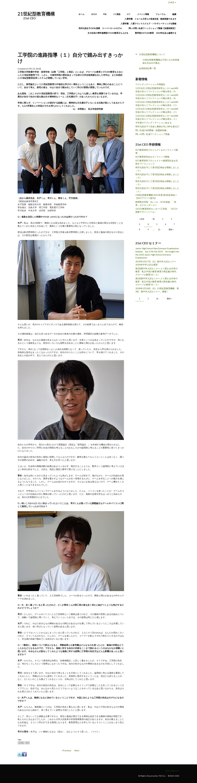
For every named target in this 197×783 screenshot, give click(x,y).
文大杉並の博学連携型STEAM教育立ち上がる (108, 33)
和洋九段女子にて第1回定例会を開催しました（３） (157, 176)
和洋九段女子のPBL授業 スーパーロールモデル (100, 28)
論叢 (174, 14)
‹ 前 (153, 219)
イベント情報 (143, 14)
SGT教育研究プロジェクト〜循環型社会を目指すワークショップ (156, 162)
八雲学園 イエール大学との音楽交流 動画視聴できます (150, 19)
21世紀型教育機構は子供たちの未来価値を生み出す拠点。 (160, 61)
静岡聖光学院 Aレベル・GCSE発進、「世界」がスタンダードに (155, 203)
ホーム (81, 14)
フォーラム (161, 14)
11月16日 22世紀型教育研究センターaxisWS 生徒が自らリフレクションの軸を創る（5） (156, 90)
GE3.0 (94, 14)
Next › (77, 750)
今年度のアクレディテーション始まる (153, 122)
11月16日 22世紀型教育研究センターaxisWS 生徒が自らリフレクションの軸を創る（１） (156, 117)
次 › (159, 229)
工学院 (21, 743)
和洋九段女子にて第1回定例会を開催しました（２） (157, 183)
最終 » (171, 229)
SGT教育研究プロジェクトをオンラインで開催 (156, 151)
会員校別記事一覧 (147, 68)
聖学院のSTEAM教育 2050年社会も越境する (155, 33)
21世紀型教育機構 (36, 13)
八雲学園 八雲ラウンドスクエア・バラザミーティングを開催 (149, 23)
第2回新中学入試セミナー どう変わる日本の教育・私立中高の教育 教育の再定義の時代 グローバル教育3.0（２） (156, 271)
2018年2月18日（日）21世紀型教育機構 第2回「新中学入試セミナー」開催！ (157, 290)
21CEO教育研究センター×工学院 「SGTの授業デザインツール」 (156, 210)
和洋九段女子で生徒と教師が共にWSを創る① (157, 126)
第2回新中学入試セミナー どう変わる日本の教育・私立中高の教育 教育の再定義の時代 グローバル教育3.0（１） (156, 281)
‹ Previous (66, 750)
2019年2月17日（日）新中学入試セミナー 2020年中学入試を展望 (156, 263)
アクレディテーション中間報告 (150, 84)
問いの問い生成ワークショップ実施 (152, 134)
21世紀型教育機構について (152, 54)
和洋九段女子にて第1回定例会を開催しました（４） (157, 169)
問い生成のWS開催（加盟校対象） (151, 130)
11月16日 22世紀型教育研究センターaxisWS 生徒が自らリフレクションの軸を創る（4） (156, 96)
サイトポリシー (172, 770)
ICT (128, 14)
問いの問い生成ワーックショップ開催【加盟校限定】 (152, 28)
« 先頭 (141, 219)
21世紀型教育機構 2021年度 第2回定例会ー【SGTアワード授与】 (156, 196)
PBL (105, 14)
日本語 (171, 2)
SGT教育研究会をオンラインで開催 (152, 156)
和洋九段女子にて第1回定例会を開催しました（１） (157, 190)
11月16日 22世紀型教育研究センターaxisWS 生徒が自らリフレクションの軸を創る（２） (156, 110)
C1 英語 (116, 14)
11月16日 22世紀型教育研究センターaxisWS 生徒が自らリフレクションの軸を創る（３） (156, 103)
